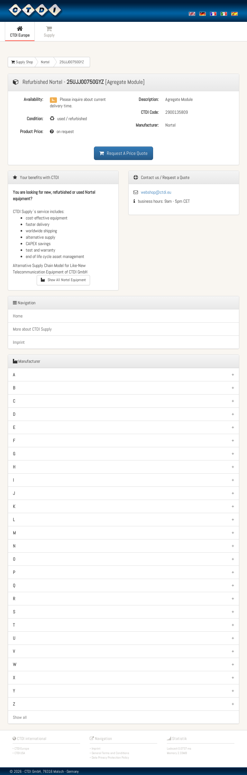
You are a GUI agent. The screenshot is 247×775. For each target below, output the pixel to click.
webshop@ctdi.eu (156, 192)
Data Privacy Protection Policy (110, 757)
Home (18, 316)
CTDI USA (19, 753)
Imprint (19, 342)
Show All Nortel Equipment (63, 279)
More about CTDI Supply (32, 329)
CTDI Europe (21, 748)
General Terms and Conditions (110, 753)
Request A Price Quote (123, 153)
